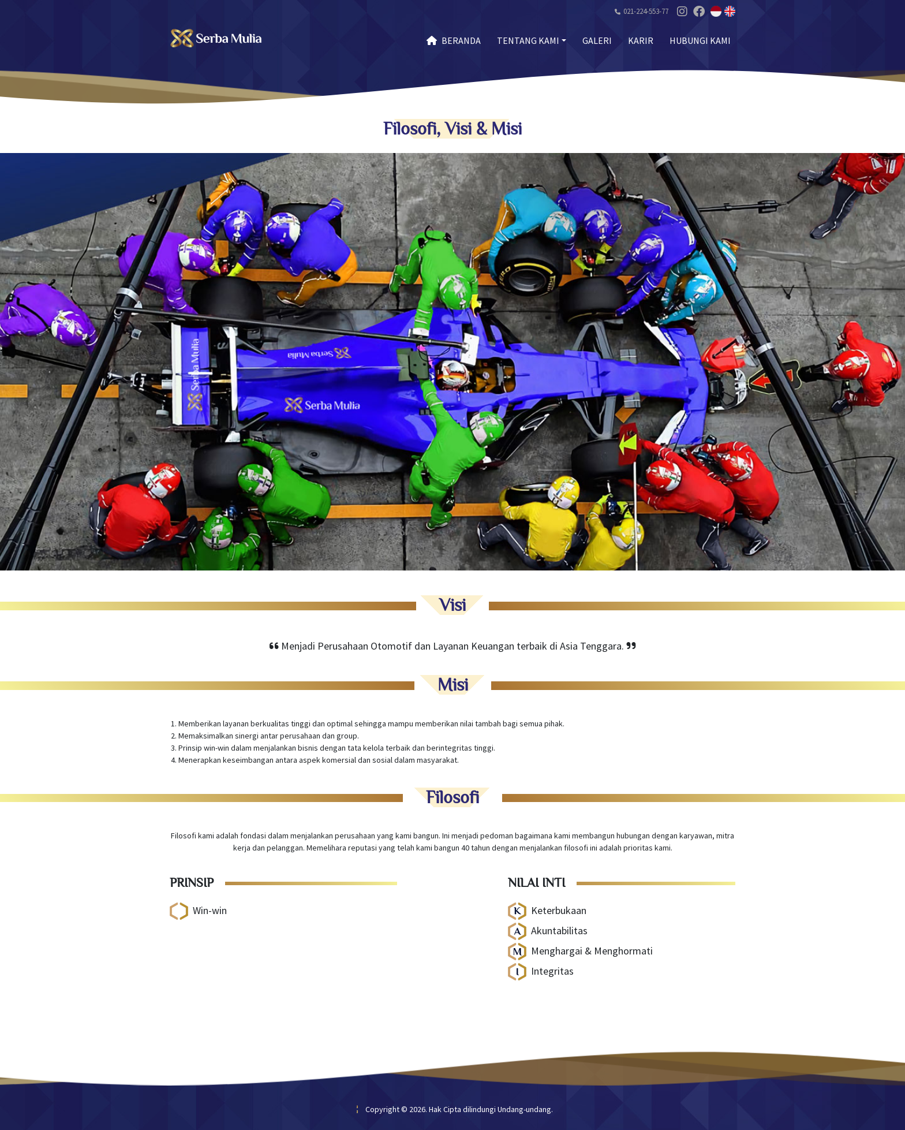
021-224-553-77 (645, 11)
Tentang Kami (528, 40)
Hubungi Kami (700, 40)
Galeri (597, 40)
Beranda (454, 40)
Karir (640, 40)
